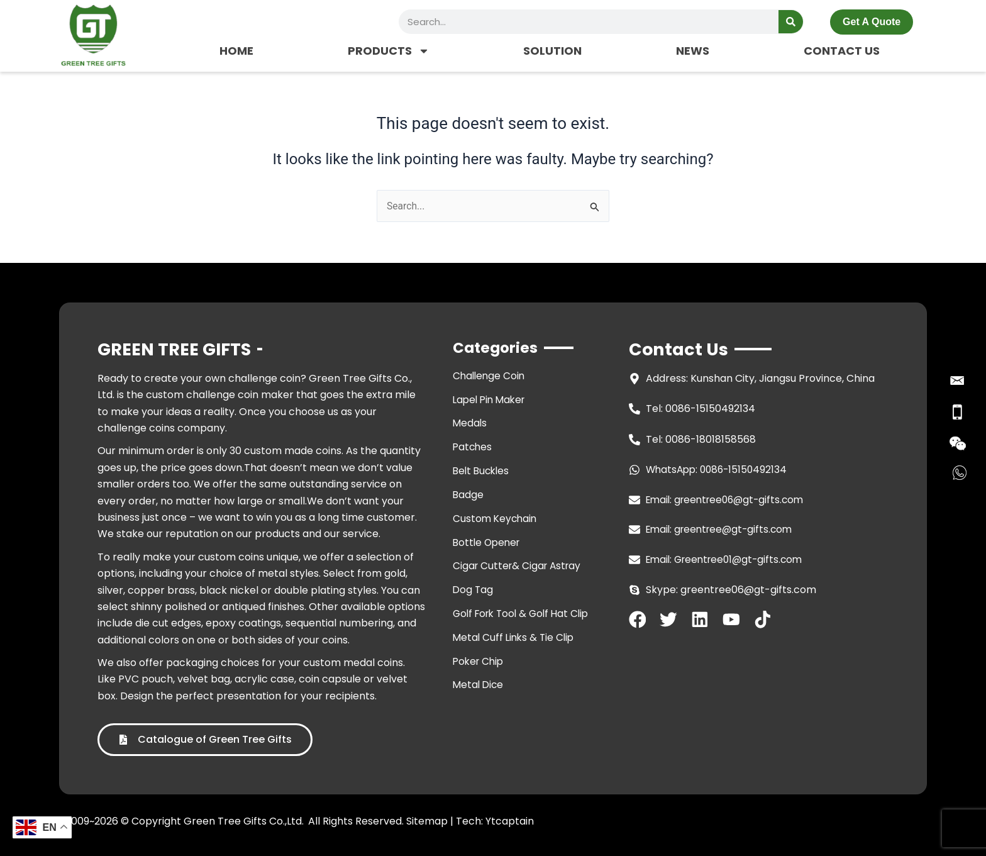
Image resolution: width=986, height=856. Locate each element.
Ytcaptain (509, 821)
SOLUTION (552, 50)
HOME (236, 50)
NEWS (692, 50)
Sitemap (427, 821)
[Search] (790, 21)
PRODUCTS (388, 51)
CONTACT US (842, 50)
